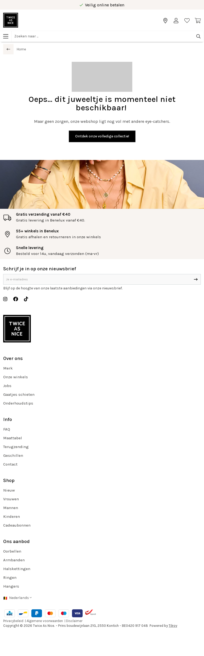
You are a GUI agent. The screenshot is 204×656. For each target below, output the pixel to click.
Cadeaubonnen (17, 525)
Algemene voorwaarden (45, 621)
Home (21, 49)
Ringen (9, 577)
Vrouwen (11, 499)
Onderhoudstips (18, 403)
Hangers (11, 586)
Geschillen (13, 455)
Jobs (7, 385)
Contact (10, 464)
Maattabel (12, 438)
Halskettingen (16, 568)
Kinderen (11, 516)
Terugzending (16, 446)
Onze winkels (15, 377)
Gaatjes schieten (19, 394)
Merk (8, 368)
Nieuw (9, 490)
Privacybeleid (13, 621)
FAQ (6, 429)
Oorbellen (12, 551)
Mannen (10, 507)
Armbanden (14, 560)
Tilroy (173, 626)
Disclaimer (74, 621)
